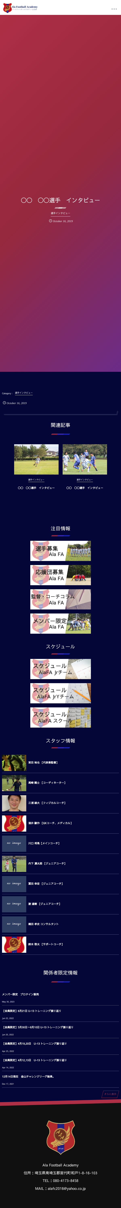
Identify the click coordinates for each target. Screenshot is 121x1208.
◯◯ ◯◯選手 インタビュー (36, 492)
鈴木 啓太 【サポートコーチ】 (46, 944)
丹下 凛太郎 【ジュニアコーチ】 (47, 863)
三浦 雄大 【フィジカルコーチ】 (47, 803)
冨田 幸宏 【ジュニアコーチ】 (46, 884)
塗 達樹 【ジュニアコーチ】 (44, 904)
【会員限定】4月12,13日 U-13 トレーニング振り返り (34, 1060)
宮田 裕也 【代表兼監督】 (43, 762)
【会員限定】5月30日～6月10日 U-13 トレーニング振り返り (38, 1027)
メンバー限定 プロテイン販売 (20, 994)
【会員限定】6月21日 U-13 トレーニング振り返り (31, 1011)
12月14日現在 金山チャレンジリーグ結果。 (28, 1076)
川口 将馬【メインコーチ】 (44, 843)
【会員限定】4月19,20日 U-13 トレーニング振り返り (34, 1043)
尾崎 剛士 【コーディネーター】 (47, 783)
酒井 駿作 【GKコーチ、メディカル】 (50, 823)
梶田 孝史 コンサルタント (43, 924)
